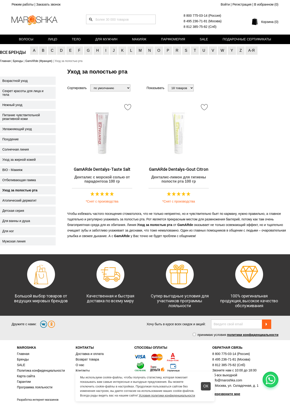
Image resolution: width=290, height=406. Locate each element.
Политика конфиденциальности (41, 370)
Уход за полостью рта (19, 190)
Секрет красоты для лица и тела (22, 93)
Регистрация (241, 4)
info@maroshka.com (227, 380)
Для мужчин (106, 39)
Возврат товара (87, 359)
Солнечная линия (15, 149)
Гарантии (24, 381)
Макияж (139, 39)
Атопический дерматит (19, 200)
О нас (80, 365)
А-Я (251, 50)
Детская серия (13, 211)
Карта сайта (26, 376)
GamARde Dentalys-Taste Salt (102, 169)
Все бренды (13, 52)
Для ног (8, 231)
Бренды (23, 359)
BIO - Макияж (12, 170)
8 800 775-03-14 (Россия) (202, 15)
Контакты (83, 370)
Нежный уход (12, 105)
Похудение (10, 139)
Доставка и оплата (90, 354)
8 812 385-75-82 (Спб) (200, 27)
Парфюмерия (173, 39)
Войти (225, 4)
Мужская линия (14, 241)
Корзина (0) (269, 22)
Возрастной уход (15, 81)
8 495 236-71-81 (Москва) (203, 21)
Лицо (52, 39)
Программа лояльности (34, 387)
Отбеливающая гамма (19, 180)
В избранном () (266, 4)
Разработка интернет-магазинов (37, 399)
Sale (204, 39)
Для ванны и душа (16, 221)
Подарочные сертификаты (247, 39)
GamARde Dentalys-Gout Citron (178, 169)
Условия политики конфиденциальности (167, 395)
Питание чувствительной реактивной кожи (21, 117)
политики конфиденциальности (252, 335)
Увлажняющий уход (17, 129)
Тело (76, 39)
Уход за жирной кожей (19, 159)
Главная (23, 354)
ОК (205, 386)
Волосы (26, 39)
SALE (21, 365)
